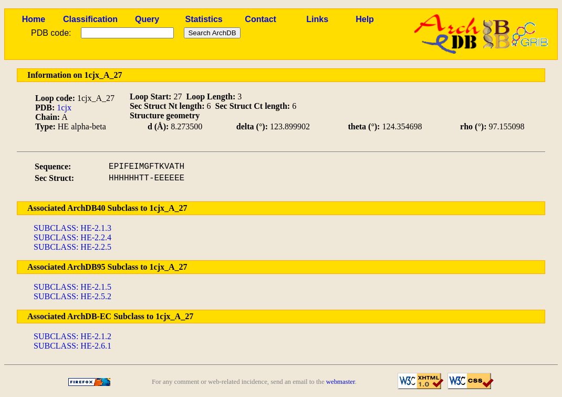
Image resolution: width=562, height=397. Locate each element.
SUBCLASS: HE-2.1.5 (72, 286)
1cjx (64, 107)
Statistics (204, 19)
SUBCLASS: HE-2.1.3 (72, 227)
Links (317, 19)
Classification (90, 19)
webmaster (340, 381)
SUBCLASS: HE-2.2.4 (72, 237)
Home (33, 19)
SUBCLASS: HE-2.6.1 (72, 345)
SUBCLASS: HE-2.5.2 (72, 296)
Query (147, 19)
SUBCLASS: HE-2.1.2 (72, 336)
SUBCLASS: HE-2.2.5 (72, 246)
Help (365, 19)
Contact (260, 19)
